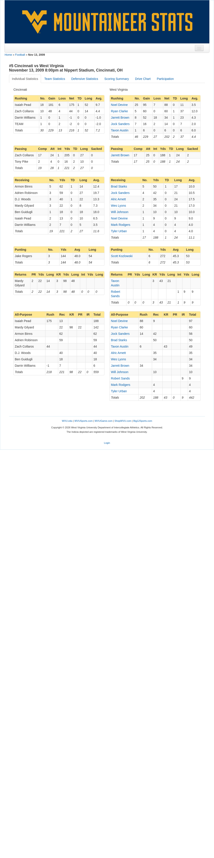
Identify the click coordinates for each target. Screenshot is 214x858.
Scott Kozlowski (121, 256)
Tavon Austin (119, 130)
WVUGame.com (104, 421)
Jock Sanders (120, 124)
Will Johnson (119, 212)
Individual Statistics (25, 79)
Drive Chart (143, 79)
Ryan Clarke (119, 111)
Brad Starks (119, 186)
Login (107, 443)
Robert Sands (120, 378)
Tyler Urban (119, 231)
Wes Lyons (118, 205)
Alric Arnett (118, 199)
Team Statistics (54, 79)
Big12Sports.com (142, 421)
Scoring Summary (116, 79)
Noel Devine (119, 105)
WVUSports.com (83, 421)
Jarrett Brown (120, 117)
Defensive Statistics (84, 79)
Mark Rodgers (120, 224)
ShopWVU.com (122, 421)
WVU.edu (67, 421)
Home (8, 54)
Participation (165, 79)
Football (20, 54)
